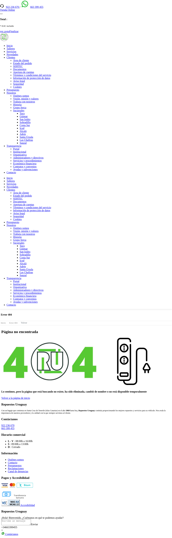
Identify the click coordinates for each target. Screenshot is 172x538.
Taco (22, 113)
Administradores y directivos (28, 157)
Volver (24, 322)
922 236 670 (13, 7)
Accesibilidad (18, 505)
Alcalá (23, 131)
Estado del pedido (22, 63)
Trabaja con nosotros (24, 101)
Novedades (12, 54)
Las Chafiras (26, 140)
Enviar (37, 525)
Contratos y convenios (25, 166)
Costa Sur (25, 125)
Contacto (11, 172)
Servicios (11, 51)
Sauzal (23, 143)
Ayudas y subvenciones (25, 169)
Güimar (24, 116)
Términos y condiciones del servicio (32, 75)
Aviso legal (19, 81)
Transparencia (14, 145)
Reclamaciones (16, 468)
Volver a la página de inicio (15, 398)
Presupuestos (15, 465)
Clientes (11, 57)
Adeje (23, 134)
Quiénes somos (21, 95)
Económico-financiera (24, 163)
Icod (22, 128)
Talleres (11, 48)
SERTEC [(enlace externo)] (18, 66)
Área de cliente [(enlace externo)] (21, 60)
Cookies (17, 87)
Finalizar (14, 31)
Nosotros (11, 92)
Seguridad (18, 84)
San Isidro (25, 119)
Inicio (10, 45)
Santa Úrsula (26, 137)
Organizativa (20, 154)
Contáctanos (9, 535)
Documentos (19, 69)
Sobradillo (25, 122)
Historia (17, 104)
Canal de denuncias (18, 471)
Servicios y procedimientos (27, 160)
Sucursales (18, 110)
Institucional (19, 151)
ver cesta (4, 31)
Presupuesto (13, 89)
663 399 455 (36, 7)
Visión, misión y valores (25, 98)
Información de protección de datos (31, 78)
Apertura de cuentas (23, 72)
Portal (16, 148)
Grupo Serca (19, 107)
